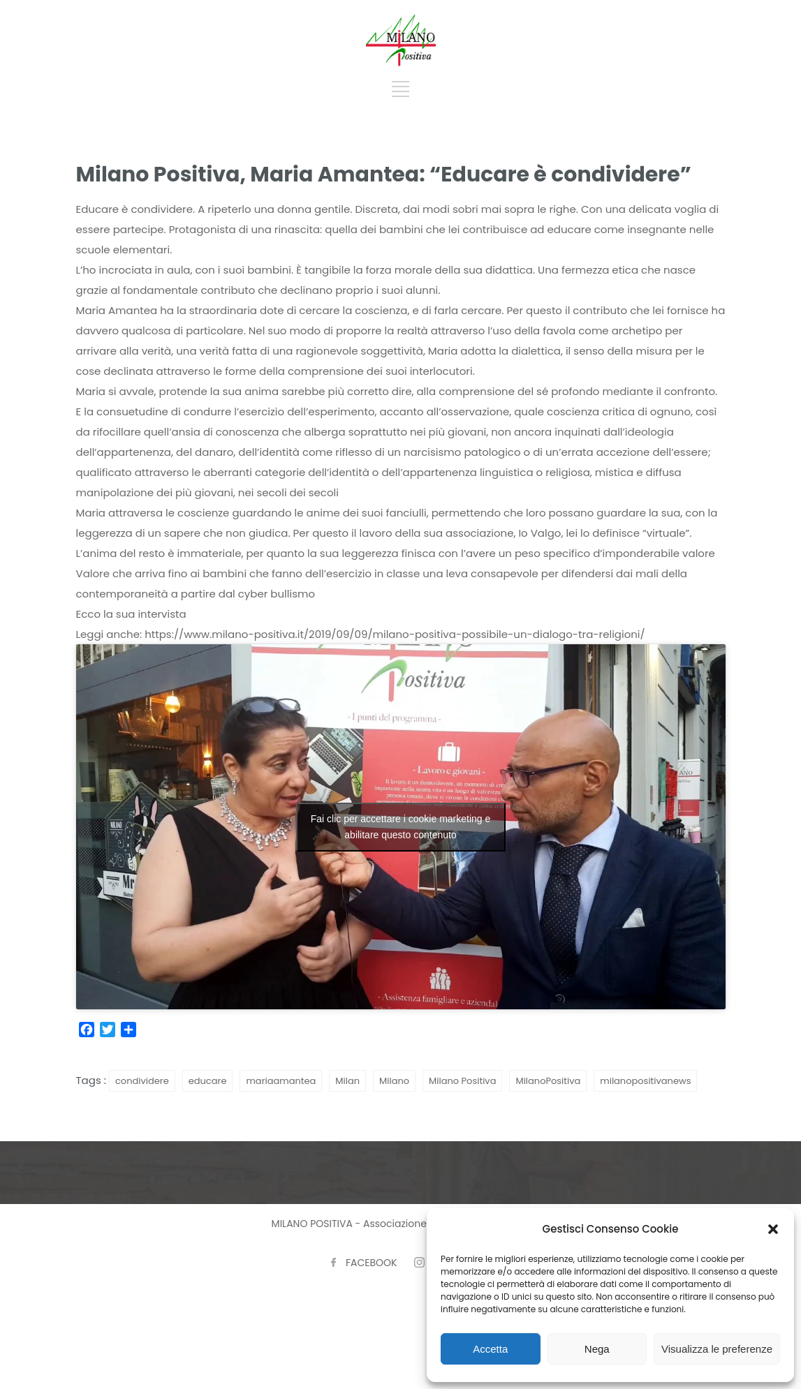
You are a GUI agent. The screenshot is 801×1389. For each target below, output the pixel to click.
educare (208, 1080)
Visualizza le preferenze (716, 1349)
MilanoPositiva (547, 1080)
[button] (773, 1229)
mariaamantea (281, 1080)
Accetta (490, 1349)
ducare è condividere (137, 209)
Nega (597, 1349)
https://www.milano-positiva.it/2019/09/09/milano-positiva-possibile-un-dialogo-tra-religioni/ (395, 634)
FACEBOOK (371, 1263)
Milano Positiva (462, 1080)
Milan (347, 1080)
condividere (142, 1080)
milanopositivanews (645, 1080)
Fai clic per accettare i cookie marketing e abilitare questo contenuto (401, 826)
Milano (394, 1080)
